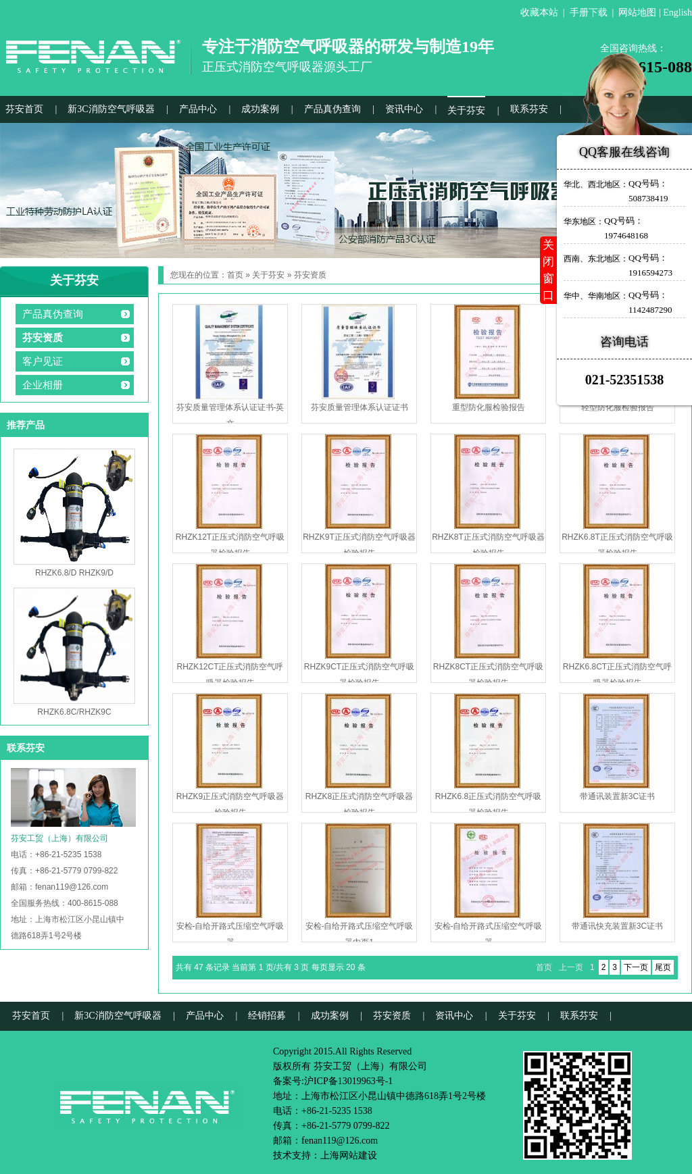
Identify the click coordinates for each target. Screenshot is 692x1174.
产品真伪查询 (332, 109)
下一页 (636, 967)
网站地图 (637, 12)
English (677, 12)
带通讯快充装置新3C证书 (617, 926)
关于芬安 (466, 110)
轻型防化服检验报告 (617, 407)
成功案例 (260, 109)
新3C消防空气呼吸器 (111, 109)
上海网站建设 (348, 1155)
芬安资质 (42, 337)
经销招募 (267, 1016)
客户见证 (42, 361)
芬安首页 (24, 109)
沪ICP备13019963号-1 (348, 1081)
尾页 (663, 967)
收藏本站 (539, 12)
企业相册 (42, 385)
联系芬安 (529, 109)
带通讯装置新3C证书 (617, 796)
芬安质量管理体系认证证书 (359, 407)
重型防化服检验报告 (488, 407)
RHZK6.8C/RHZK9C (74, 712)
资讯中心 (404, 109)
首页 (235, 275)
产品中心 (198, 109)
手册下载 (589, 12)
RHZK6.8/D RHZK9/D (74, 573)
